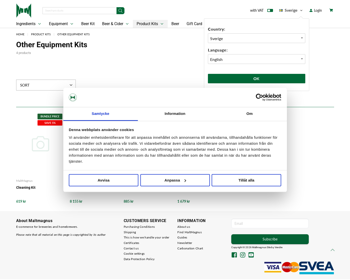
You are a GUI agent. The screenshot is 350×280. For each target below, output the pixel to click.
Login (316, 10)
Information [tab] (175, 113)
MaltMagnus (24, 181)
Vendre (279, 247)
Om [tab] (249, 113)
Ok (256, 78)
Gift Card (194, 23)
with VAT (261, 11)
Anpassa (175, 180)
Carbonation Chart (190, 248)
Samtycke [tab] (100, 113)
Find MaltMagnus (189, 232)
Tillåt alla (246, 180)
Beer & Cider (116, 23)
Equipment (61, 23)
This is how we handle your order (146, 237)
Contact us (131, 248)
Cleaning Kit (26, 187)
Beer (175, 23)
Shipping (130, 232)
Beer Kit (88, 23)
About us (183, 227)
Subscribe (270, 239)
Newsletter (184, 243)
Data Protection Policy (139, 259)
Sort (47, 85)
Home (20, 34)
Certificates (131, 243)
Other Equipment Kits (73, 34)
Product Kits (150, 23)
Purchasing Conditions (139, 227)
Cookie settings (134, 253)
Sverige (291, 10)
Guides (182, 237)
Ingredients (29, 23)
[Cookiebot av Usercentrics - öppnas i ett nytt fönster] (259, 97)
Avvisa (104, 180)
